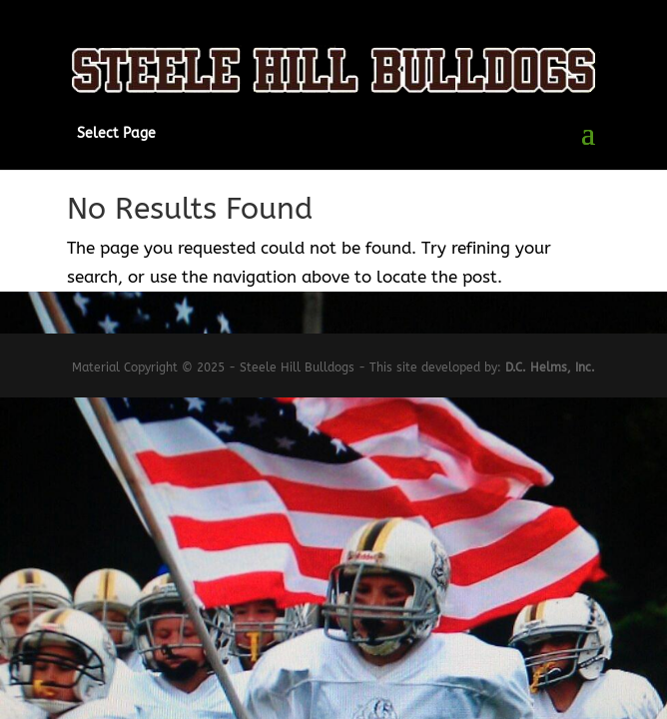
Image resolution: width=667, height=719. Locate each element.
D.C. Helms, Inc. (550, 367)
